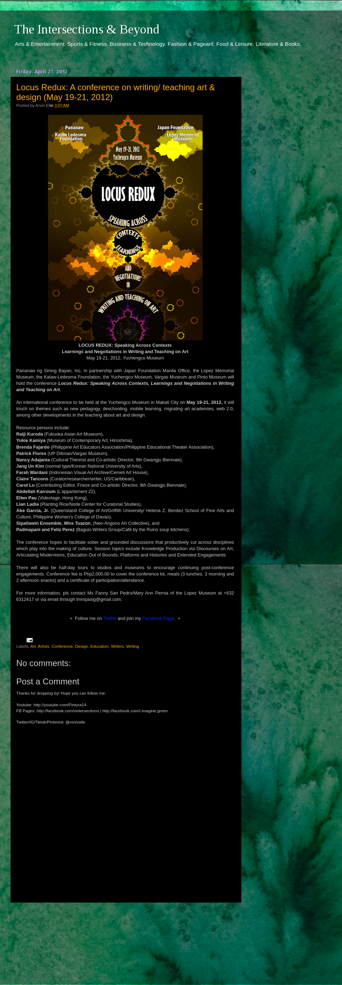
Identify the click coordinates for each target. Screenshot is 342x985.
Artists (43, 646)
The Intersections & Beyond (87, 29)
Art (33, 646)
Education (99, 646)
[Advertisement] (125, 937)
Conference (62, 646)
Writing (132, 646)
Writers (117, 646)
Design (81, 646)
